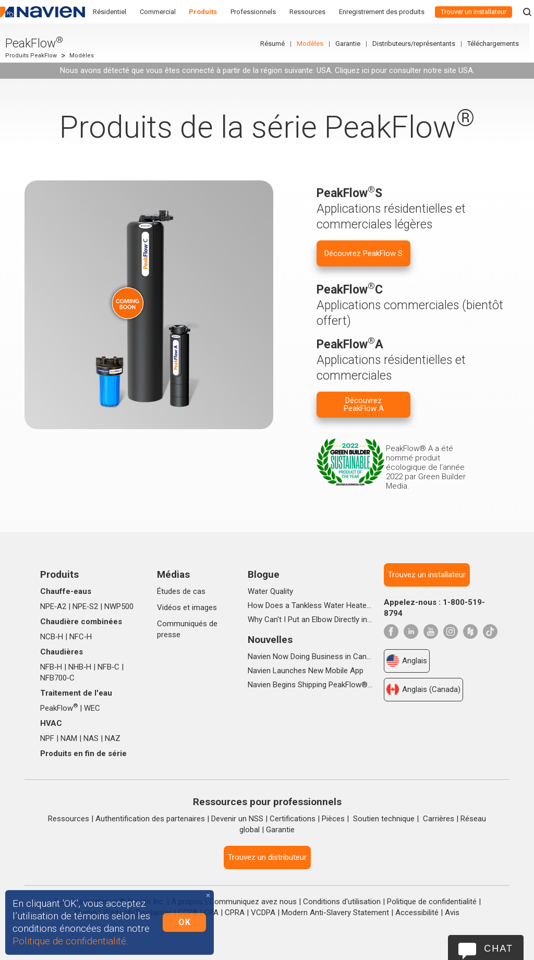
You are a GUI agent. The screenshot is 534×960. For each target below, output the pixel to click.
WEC (92, 708)
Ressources (307, 12)
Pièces (333, 818)
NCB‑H (51, 636)
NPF (47, 738)
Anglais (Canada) (423, 689)
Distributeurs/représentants (418, 43)
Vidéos (169, 607)
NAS (91, 738)
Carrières (438, 818)
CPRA (235, 912)
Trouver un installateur (473, 12)
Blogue (264, 574)
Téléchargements (498, 43)
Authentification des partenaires (150, 818)
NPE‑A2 (53, 606)
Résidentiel (109, 12)
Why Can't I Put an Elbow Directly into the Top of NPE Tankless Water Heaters (310, 619)
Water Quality (270, 591)
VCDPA (263, 912)
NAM (68, 738)
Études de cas (181, 591)
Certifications (292, 818)
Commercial (158, 12)
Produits (203, 12)
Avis (452, 912)
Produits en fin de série (83, 753)
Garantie (352, 43)
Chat (498, 948)
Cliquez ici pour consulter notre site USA (404, 70)
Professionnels (253, 12)
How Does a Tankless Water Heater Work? (310, 605)
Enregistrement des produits (381, 12)
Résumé (277, 43)
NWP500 (119, 606)
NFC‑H (80, 636)
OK (184, 922)
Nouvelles (270, 640)
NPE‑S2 (85, 606)
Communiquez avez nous (253, 901)
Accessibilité (417, 912)
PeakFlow (59, 708)
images (204, 607)
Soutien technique (384, 818)
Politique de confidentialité (432, 901)
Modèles (314, 43)
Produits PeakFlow (31, 55)
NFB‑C (108, 667)
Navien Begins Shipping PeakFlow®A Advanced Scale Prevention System (310, 684)
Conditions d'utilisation (342, 901)
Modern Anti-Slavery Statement (335, 912)
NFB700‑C (57, 678)
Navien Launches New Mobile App (305, 670)
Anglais (406, 660)
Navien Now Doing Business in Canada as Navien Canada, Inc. (310, 656)
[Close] (208, 896)
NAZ (112, 738)
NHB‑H (79, 667)
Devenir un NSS (237, 818)
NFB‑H (51, 667)
